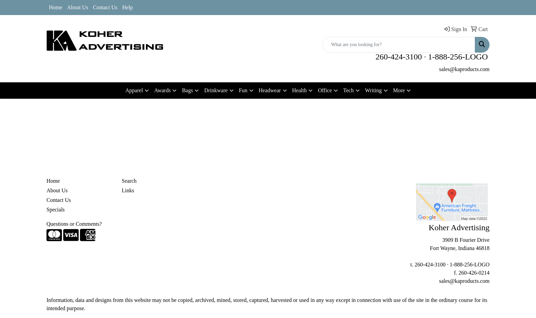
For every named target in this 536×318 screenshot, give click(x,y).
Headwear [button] (270, 90)
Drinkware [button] (215, 90)
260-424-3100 (398, 56)
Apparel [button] (134, 90)
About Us (77, 7)
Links (128, 190)
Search (129, 181)
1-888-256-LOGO (458, 56)
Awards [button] (162, 90)
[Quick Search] (398, 45)
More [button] (399, 90)
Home (55, 7)
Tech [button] (348, 90)
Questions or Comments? (74, 224)
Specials (55, 209)
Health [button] (299, 90)
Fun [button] (243, 90)
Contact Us (105, 7)
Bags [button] (187, 90)
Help (127, 7)
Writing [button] (373, 90)
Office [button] (325, 90)
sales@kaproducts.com (464, 69)
